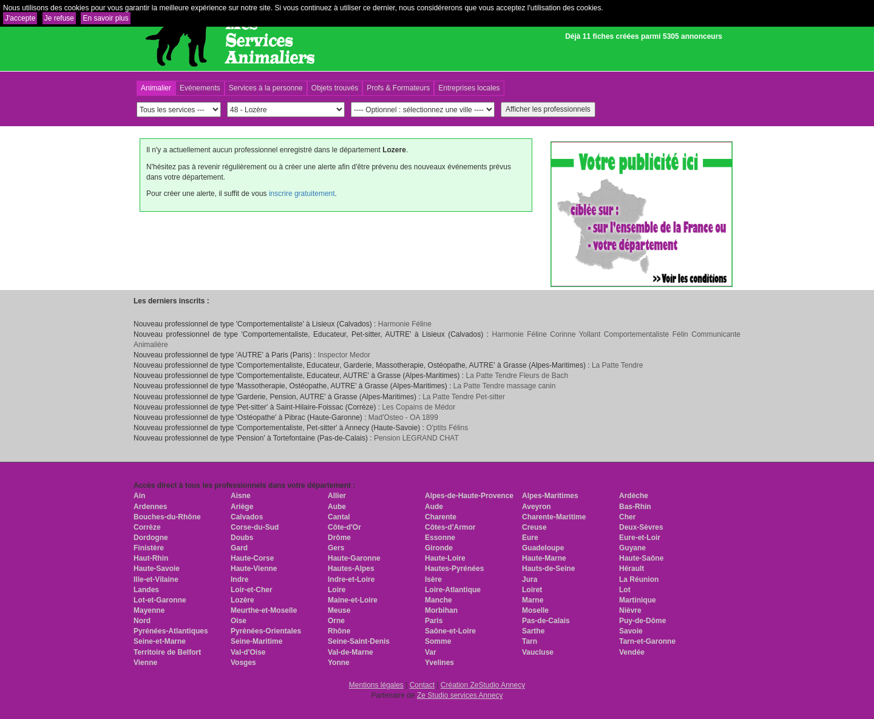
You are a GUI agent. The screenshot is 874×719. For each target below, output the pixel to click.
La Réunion (639, 579)
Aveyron (536, 506)
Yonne (339, 662)
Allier (337, 495)
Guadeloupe (543, 548)
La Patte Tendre (617, 365)
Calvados (247, 517)
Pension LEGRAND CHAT (416, 438)
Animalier (156, 88)
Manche (438, 600)
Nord (142, 620)
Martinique (637, 600)
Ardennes (150, 506)
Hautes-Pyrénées (454, 568)
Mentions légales (376, 685)
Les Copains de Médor (418, 407)
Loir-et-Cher (252, 590)
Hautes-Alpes (351, 568)
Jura (529, 579)
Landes (146, 590)
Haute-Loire (445, 558)
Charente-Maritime (554, 517)
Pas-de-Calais (546, 620)
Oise (238, 620)
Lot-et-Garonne (160, 600)
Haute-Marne (544, 558)
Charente (440, 517)
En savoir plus (105, 18)
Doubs (242, 537)
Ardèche (633, 495)
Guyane (632, 548)
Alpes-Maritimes (550, 495)
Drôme (339, 537)
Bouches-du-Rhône (167, 517)
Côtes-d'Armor (450, 527)
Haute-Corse (252, 558)
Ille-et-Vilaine (156, 579)
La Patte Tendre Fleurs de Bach (517, 375)
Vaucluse (538, 652)
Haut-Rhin (151, 558)
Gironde (439, 548)
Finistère (149, 548)
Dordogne (151, 537)
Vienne (145, 662)
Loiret (532, 590)
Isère (433, 579)
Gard (239, 548)
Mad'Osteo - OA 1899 (403, 417)
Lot (625, 590)
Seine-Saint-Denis (359, 641)
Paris (433, 620)
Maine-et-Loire (353, 600)
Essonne (440, 537)
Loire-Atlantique (453, 590)
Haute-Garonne (354, 558)
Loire (336, 590)
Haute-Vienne (254, 568)
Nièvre (630, 610)
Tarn (529, 641)
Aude (434, 506)
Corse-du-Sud (255, 527)
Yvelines (439, 662)
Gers (336, 548)
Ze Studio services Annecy (460, 695)
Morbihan (441, 610)
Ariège (242, 506)
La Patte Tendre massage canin (504, 386)
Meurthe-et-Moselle (264, 610)
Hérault (631, 568)
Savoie (631, 631)
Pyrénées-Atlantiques (171, 631)
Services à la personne (266, 88)
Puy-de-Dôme (642, 620)
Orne (336, 620)
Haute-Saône (641, 558)
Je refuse (59, 18)
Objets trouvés (334, 88)
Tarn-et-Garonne (647, 641)
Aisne (241, 495)
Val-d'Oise (248, 652)
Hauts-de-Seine (548, 568)
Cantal (339, 517)
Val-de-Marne (350, 652)
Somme (438, 641)
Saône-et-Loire (450, 631)
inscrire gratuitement (302, 193)
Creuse (534, 527)
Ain (139, 495)
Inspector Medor (343, 355)
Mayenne (149, 610)
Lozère (242, 600)
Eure (530, 537)
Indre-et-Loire (351, 579)
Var (430, 652)
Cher (627, 517)
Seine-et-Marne (160, 641)
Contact (422, 685)
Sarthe (533, 631)
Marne (532, 600)
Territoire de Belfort (167, 652)
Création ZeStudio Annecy (483, 685)
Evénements (200, 88)
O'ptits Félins (447, 428)
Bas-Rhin (635, 506)
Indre (239, 579)
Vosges (243, 662)
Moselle (535, 610)
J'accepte (20, 18)
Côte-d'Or (344, 527)
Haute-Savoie (157, 568)
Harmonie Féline (405, 324)
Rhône (339, 631)
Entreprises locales (469, 88)
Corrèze (147, 527)
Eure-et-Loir (639, 537)
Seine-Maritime (256, 641)
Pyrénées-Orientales (266, 631)
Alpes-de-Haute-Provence (469, 495)
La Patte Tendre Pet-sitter (463, 397)
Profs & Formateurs (398, 88)
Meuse (339, 610)
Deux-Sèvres (641, 527)
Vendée (632, 652)
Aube (337, 506)
